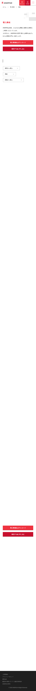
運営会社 (4, 679)
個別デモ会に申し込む (18, 49)
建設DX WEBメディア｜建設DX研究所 (12, 681)
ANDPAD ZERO (6, 684)
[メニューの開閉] (33, 3)
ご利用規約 (5, 674)
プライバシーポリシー (8, 676)
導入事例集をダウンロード (18, 42)
